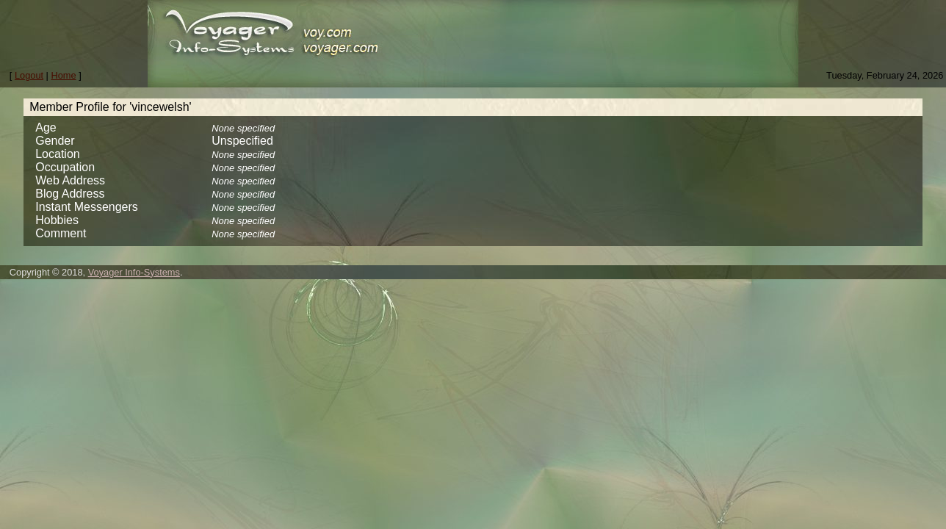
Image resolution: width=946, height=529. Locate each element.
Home (63, 75)
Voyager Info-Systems (134, 272)
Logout (29, 75)
